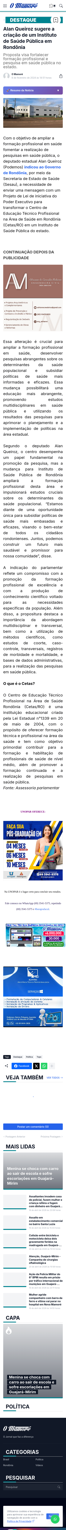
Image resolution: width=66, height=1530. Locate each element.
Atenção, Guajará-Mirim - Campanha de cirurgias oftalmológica (45, 1260)
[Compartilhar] (59, 76)
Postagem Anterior (15, 1136)
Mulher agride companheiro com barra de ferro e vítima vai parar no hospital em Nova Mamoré (45, 1299)
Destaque (23, 20)
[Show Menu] (5, 6)
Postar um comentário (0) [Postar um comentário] (33, 1126)
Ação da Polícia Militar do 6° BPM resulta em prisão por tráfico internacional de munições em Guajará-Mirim (46, 1279)
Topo (39, 1057)
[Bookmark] (56, 20)
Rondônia (8, 1465)
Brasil (6, 1459)
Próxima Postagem (51, 1136)
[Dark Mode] (54, 6)
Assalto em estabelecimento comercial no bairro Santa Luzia (46, 1221)
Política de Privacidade (19, 1521)
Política (29, 1057)
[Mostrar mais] (52, 1066)
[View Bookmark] (51, 6)
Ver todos (53, 1077)
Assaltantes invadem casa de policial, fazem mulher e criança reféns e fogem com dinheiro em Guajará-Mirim (45, 1201)
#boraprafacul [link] (42, 909)
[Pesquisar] (61, 6)
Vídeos (39, 1465)
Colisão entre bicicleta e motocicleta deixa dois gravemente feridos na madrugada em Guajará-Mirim (44, 1240)
